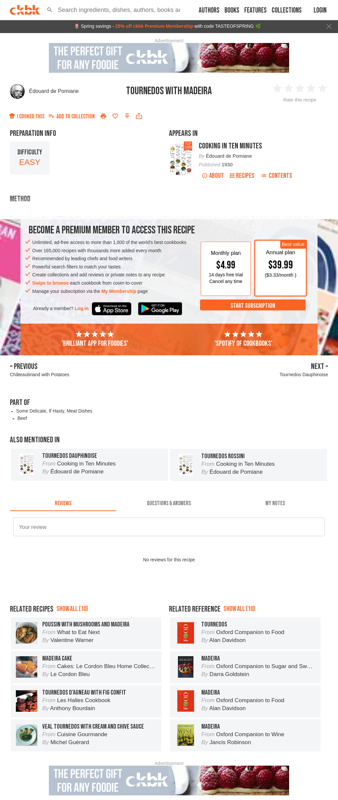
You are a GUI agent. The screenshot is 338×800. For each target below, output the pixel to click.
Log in (81, 308)
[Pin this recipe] (127, 116)
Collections (287, 10)
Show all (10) (72, 609)
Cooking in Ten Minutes (230, 146)
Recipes (242, 176)
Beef (22, 418)
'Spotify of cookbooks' (243, 339)
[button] (50, 10)
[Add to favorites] (115, 116)
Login (320, 10)
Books (231, 10)
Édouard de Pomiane (54, 91)
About (213, 176)
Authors (209, 10)
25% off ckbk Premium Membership (154, 26)
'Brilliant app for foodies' (94, 339)
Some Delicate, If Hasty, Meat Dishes (54, 411)
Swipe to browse (50, 283)
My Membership (118, 291)
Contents (276, 176)
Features (255, 10)
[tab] (63, 503)
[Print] (103, 116)
